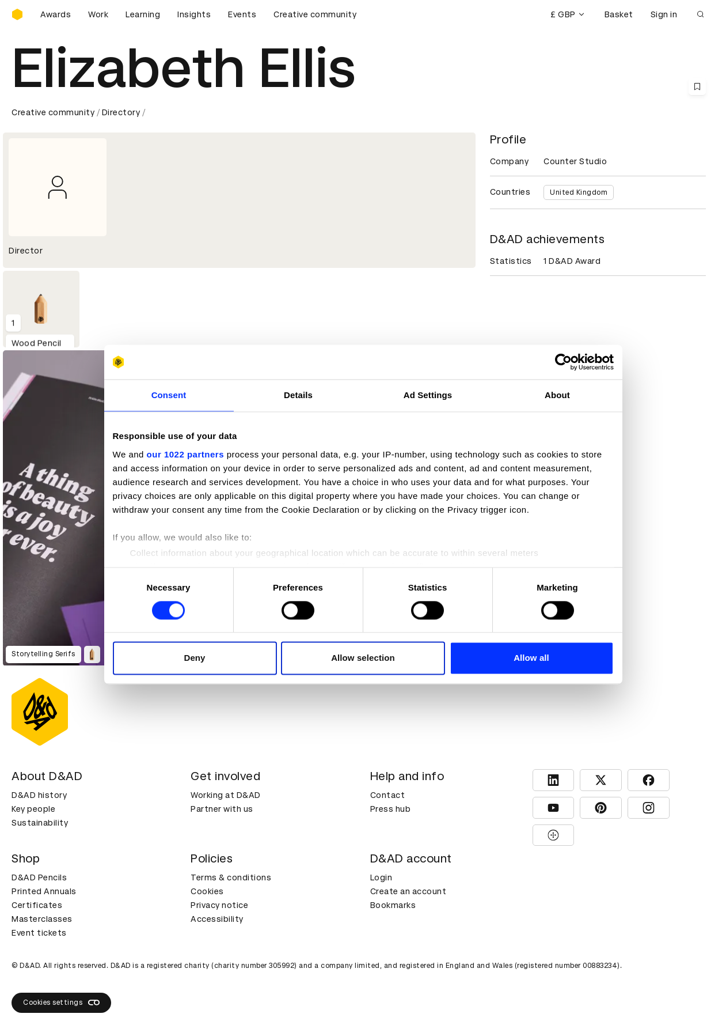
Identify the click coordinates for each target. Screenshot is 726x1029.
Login (381, 877)
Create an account (408, 891)
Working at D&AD (226, 795)
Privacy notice (219, 905)
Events (242, 14)
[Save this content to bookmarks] (697, 86)
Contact (387, 795)
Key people (33, 809)
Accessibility (217, 919)
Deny (194, 658)
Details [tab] (298, 395)
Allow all (531, 658)
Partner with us (222, 809)
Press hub (390, 809)
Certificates (37, 905)
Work (98, 14)
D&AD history (39, 795)
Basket (619, 14)
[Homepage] (17, 14)
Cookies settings (61, 1002)
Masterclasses (42, 919)
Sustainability (40, 822)
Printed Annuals (44, 891)
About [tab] (557, 395)
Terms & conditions (231, 877)
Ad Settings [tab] (428, 395)
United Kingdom (578, 192)
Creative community (314, 14)
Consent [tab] (169, 395)
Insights (194, 14)
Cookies (207, 891)
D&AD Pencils (39, 877)
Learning (143, 14)
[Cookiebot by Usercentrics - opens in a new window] (563, 361)
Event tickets (39, 932)
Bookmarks (393, 905)
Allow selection (363, 658)
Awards (55, 14)
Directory (121, 112)
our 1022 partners (185, 454)
